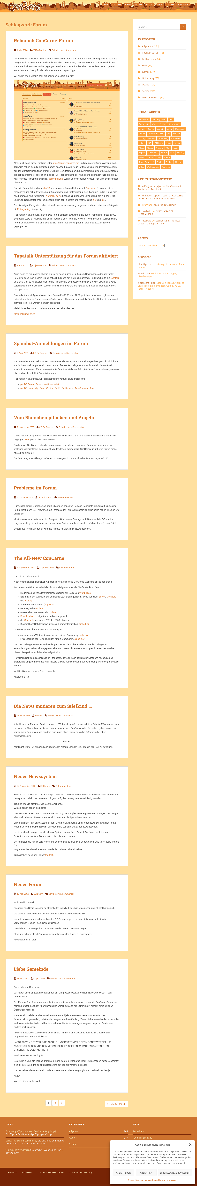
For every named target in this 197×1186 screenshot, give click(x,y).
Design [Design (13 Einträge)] (150, 129)
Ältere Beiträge (116, 1104)
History (150, 4)
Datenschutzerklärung (155, 1179)
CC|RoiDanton (39, 50)
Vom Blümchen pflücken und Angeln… (56, 417)
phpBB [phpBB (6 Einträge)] (142, 152)
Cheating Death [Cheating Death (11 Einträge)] (159, 119)
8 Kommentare (66, 567)
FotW (144, 65)
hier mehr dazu (53, 196)
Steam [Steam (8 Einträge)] (167, 157)
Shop (159, 4)
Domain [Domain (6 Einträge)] (160, 129)
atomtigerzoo (145, 264)
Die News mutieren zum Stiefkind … (53, 706)
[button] (190, 1144)
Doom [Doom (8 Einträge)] (169, 129)
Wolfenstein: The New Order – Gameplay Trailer (159, 222)
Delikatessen (149, 59)
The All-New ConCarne (39, 558)
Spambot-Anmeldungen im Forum (51, 343)
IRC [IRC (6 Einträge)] (149, 143)
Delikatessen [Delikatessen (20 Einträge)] (174, 124)
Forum (128, 4)
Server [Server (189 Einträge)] (150, 157)
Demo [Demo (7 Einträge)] (141, 129)
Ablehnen (146, 1172)
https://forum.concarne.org (66, 163)
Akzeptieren (123, 1172)
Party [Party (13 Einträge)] (175, 148)
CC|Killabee (39, 978)
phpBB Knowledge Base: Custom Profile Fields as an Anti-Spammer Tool (57, 388)
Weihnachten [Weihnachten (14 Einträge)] (153, 166)
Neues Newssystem (35, 776)
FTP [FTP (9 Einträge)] (168, 133)
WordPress (85, 593)
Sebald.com (144, 273)
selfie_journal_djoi (151, 186)
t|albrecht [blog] (147, 282)
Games (146, 71)
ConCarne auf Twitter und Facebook (159, 188)
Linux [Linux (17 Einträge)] (168, 143)
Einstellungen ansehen (175, 1172)
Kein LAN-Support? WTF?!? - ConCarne (162, 195)
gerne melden (56, 178)
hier (94, 200)
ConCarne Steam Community (21, 1140)
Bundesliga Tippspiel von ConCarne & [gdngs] (31, 1131)
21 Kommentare (63, 785)
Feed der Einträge (142, 1137)
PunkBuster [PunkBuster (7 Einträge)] (153, 152)
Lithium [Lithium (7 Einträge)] (177, 143)
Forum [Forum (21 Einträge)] (142, 133)
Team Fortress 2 (150, 97)
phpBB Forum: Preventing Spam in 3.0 (40, 384)
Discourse (90, 188)
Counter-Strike (150, 52)
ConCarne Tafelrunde (164, 204)
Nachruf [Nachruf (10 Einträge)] (159, 148)
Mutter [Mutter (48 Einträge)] (150, 148)
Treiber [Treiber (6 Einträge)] (169, 162)
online (53, 612)
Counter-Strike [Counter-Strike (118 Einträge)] (159, 124)
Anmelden (138, 1131)
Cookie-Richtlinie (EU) (81, 1172)
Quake (145, 84)
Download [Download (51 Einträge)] (179, 129)
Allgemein (147, 46)
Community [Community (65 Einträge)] (144, 124)
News (105, 4)
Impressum (172, 1179)
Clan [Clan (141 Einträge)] (171, 119)
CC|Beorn (45, 785)
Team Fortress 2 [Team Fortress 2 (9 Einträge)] (146, 162)
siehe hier (84, 624)
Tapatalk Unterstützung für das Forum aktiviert (66, 256)
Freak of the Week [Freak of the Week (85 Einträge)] (156, 133)
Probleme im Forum (35, 488)
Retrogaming (23, 209)
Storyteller (29, 620)
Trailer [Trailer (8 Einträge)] (160, 162)
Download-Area (28, 616)
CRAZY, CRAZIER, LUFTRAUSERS (156, 213)
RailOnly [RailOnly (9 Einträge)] (180, 152)
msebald (146, 211)
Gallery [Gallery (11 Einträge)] (142, 138)
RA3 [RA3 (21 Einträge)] (172, 152)
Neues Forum (28, 884)
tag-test (49, 855)
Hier (27, 439)
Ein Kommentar (65, 497)
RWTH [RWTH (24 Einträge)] (141, 157)
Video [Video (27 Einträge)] (141, 166)
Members (116, 4)
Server (138, 4)
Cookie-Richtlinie (135, 1179)
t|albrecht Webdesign (18, 1149)
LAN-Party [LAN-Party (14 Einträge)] (158, 143)
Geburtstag (148, 78)
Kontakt (12, 1172)
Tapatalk (114, 278)
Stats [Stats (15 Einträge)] (158, 157)
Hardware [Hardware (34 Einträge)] (175, 138)
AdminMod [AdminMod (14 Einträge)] (144, 119)
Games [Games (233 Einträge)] (151, 138)
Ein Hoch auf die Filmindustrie (158, 198)
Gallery (170, 4)
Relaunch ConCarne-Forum (43, 40)
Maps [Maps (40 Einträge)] (141, 148)
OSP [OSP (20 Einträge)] (168, 148)
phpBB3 (49, 604)
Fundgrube (184, 4)
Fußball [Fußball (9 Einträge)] (176, 133)
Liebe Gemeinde (31, 969)
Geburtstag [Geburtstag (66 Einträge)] (163, 138)
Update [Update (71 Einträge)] (178, 162)
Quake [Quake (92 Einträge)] (164, 152)
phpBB (46, 188)
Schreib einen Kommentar (64, 50)
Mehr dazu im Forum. (25, 314)
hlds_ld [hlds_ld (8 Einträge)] (142, 143)
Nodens (38, 715)
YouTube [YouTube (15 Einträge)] (166, 166)
